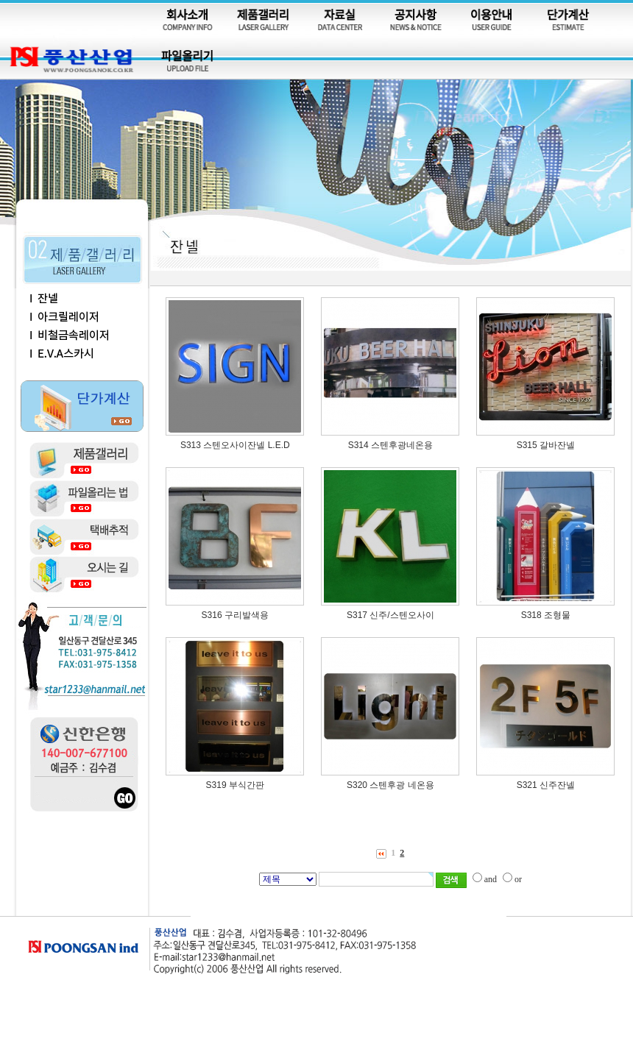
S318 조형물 (545, 615)
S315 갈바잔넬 (546, 445)
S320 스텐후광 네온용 (390, 785)
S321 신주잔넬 (546, 785)
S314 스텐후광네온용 (390, 445)
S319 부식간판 (235, 785)
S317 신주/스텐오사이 (390, 615)
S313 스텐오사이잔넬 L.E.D (235, 445)
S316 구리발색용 (235, 615)
